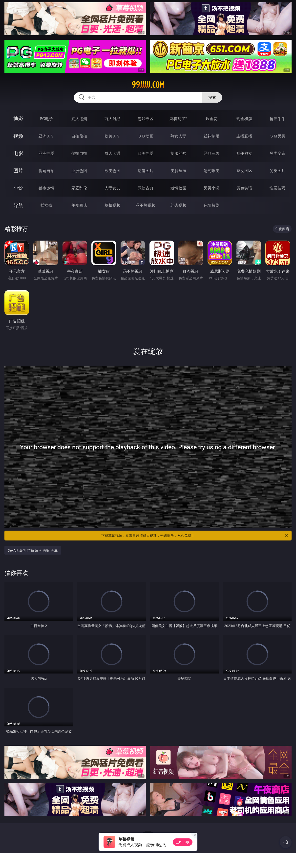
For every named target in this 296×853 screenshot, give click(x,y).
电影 (18, 153)
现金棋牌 (244, 118)
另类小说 (211, 188)
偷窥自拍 (46, 170)
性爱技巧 (277, 188)
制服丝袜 (178, 153)
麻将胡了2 (178, 118)
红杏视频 (178, 205)
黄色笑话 (244, 188)
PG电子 (46, 118)
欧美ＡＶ (112, 136)
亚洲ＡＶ (46, 136)
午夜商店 (79, 205)
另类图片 (277, 170)
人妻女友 (112, 188)
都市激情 (46, 188)
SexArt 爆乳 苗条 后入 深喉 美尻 (33, 550)
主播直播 (244, 136)
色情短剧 (211, 205)
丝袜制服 (211, 136)
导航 (18, 205)
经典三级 (211, 153)
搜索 (212, 97)
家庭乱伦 (79, 188)
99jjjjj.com (148, 85)
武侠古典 (145, 188)
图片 (18, 170)
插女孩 (46, 205)
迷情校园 (178, 188)
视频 (18, 136)
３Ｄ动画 (145, 136)
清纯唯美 (211, 170)
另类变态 (277, 153)
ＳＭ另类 (277, 136)
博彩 (18, 118)
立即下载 (183, 842)
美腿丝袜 (178, 170)
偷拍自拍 (79, 153)
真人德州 (79, 118)
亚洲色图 (79, 170)
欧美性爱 (145, 153)
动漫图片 (145, 170)
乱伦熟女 (244, 153)
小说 (18, 187)
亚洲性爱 (46, 153)
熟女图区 (244, 170)
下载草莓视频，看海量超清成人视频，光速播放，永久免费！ (195, 536)
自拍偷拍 (79, 136)
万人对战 (112, 118)
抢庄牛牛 (277, 118)
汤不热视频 (145, 205)
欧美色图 (112, 170)
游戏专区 (145, 118)
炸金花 (211, 118)
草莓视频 (112, 205)
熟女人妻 (178, 136)
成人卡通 (112, 153)
